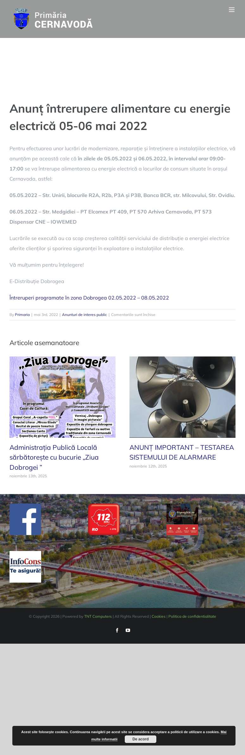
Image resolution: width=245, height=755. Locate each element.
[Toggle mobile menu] (232, 9)
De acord (140, 739)
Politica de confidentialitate (192, 616)
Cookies (159, 616)
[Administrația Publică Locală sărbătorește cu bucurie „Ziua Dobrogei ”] (62, 396)
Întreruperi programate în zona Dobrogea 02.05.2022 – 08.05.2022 (89, 297)
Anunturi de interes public (84, 314)
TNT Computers (98, 616)
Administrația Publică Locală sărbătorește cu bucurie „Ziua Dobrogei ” (54, 457)
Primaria (22, 314)
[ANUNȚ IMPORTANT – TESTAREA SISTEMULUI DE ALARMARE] (182, 396)
